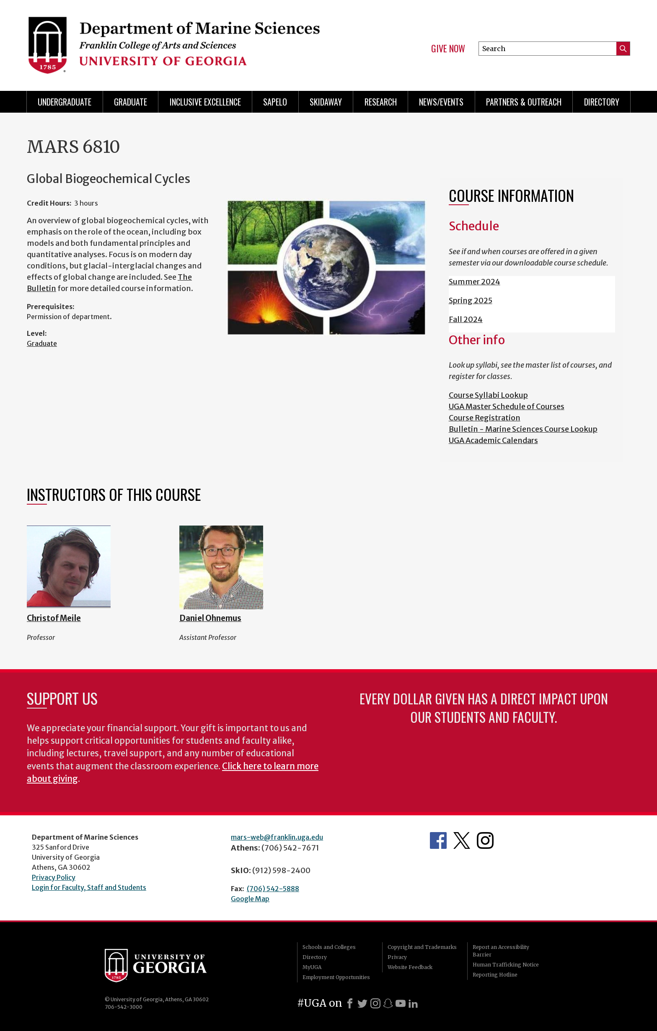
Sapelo (275, 101)
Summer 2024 (474, 281)
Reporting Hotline (495, 975)
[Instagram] (375, 1003)
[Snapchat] (388, 1003)
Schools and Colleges (329, 947)
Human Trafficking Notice (506, 964)
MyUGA (312, 967)
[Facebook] (350, 1003)
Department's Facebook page (438, 840)
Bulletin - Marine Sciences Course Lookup (523, 429)
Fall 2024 (466, 319)
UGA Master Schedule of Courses (506, 406)
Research (381, 101)
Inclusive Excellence (205, 101)
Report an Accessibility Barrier (501, 951)
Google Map (250, 898)
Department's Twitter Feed (461, 840)
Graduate (130, 101)
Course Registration (484, 418)
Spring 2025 (470, 300)
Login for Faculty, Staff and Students (89, 887)
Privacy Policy (53, 877)
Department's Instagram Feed (485, 840)
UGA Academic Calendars (493, 440)
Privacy (397, 957)
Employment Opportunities (336, 977)
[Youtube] (401, 1003)
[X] (362, 1003)
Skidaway (326, 101)
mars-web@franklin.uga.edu (277, 837)
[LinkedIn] (413, 1003)
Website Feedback (410, 967)
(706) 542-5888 (273, 888)
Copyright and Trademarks (422, 947)
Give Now (448, 48)
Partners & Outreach (523, 101)
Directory (601, 101)
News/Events (441, 101)
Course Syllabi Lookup (488, 395)
